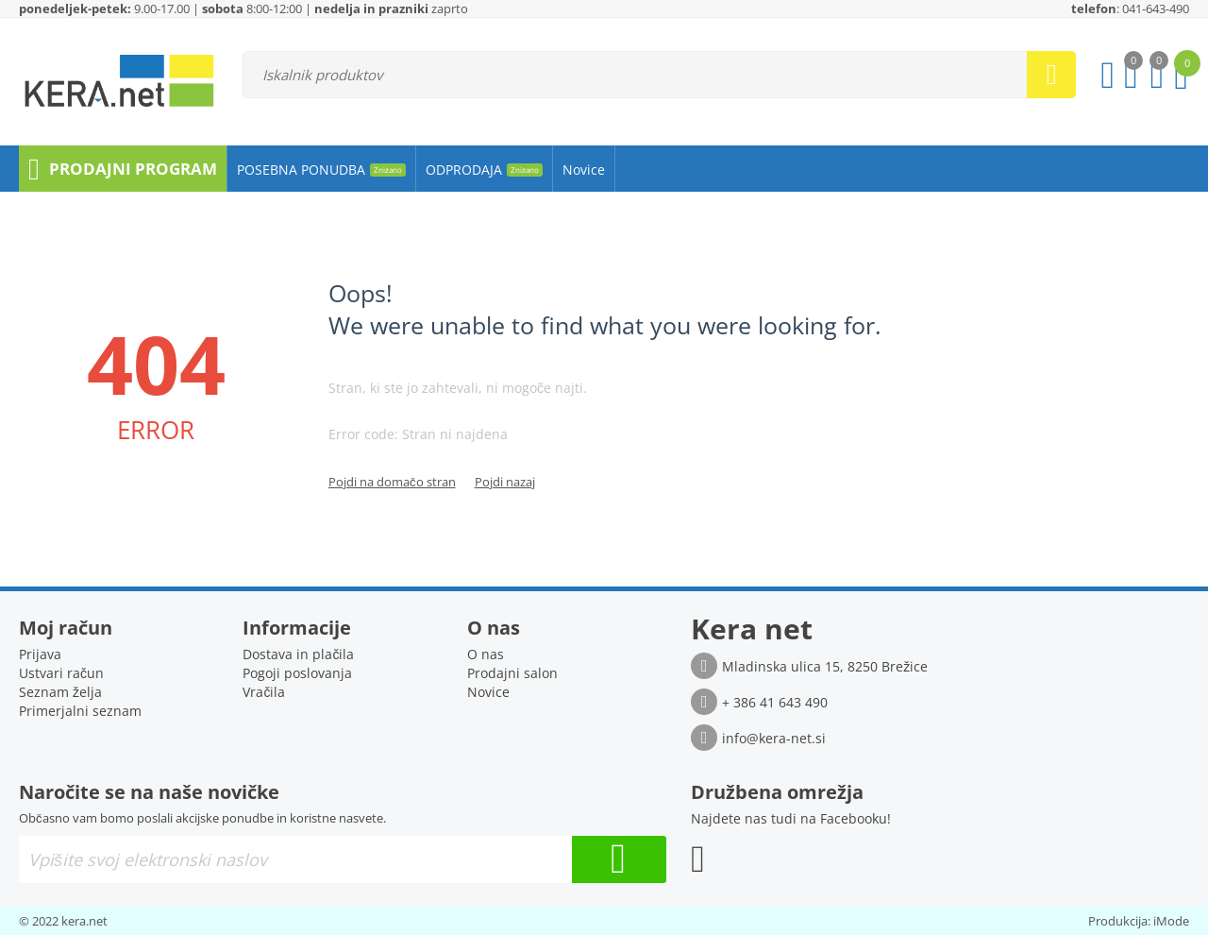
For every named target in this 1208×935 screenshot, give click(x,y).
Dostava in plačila (298, 654)
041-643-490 (1155, 8)
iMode (1171, 920)
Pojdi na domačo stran (392, 481)
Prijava (40, 654)
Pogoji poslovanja (297, 673)
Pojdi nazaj (505, 481)
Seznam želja (60, 692)
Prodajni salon (512, 673)
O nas (485, 654)
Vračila (264, 692)
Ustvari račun (61, 673)
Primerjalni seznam (80, 711)
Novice (488, 692)
